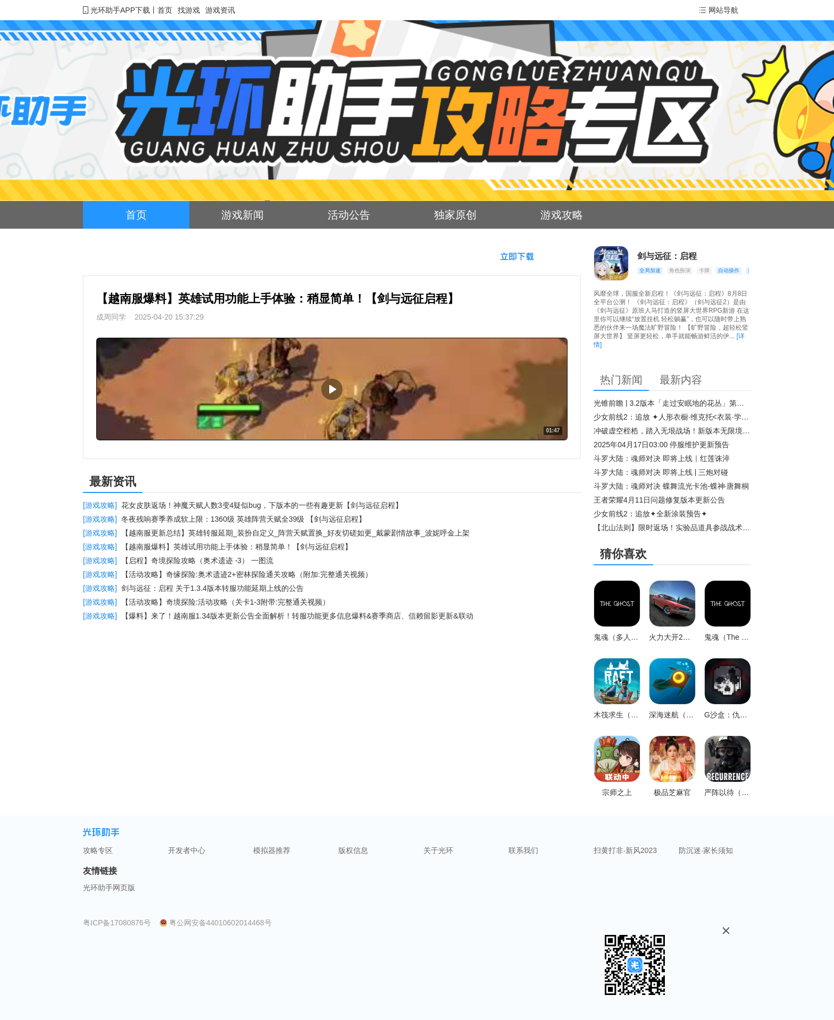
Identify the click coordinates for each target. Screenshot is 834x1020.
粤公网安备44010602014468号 (220, 922)
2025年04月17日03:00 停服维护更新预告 (661, 444)
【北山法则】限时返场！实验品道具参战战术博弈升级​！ (672, 527)
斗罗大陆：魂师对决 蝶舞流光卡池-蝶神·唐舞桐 (671, 486)
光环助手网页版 (109, 887)
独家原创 (455, 215)
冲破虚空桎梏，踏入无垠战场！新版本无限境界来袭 (672, 430)
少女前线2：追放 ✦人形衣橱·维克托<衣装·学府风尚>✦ (672, 417)
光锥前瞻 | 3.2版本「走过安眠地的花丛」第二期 (672, 403)
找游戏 (189, 10)
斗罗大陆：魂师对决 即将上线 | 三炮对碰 (661, 472)
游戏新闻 (242, 215)
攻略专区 (98, 850)
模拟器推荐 (271, 850)
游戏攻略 (561, 215)
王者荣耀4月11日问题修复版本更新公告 (659, 500)
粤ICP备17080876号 (117, 922)
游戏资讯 (220, 10)
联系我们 (523, 850)
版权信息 (353, 850)
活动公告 (349, 215)
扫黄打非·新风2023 (625, 850)
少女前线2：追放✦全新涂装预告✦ (650, 513)
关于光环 (438, 850)
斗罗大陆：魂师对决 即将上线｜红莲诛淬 (662, 458)
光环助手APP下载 (120, 10)
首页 (164, 10)
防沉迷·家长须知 (706, 850)
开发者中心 (186, 850)
